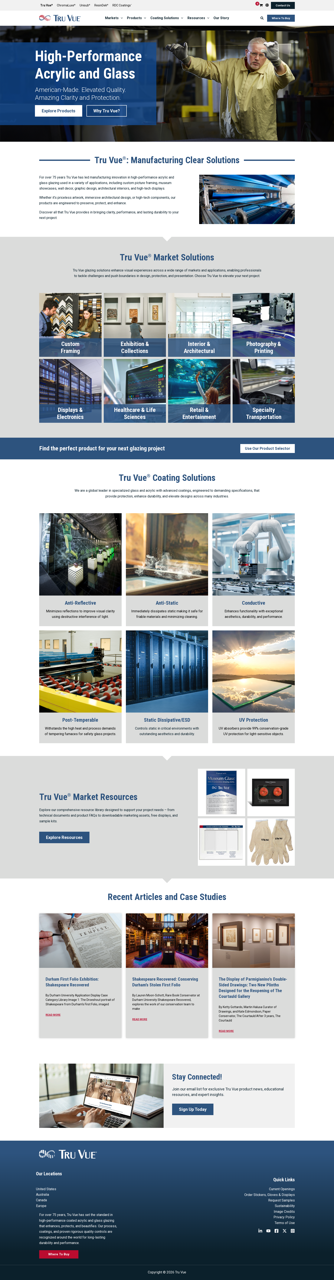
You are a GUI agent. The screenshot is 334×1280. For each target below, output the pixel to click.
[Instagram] (293, 1231)
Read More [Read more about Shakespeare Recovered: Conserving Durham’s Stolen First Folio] (139, 1019)
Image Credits (284, 1212)
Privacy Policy (284, 1217)
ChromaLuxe (66, 5)
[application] (121, 18)
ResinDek (101, 5)
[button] (283, 5)
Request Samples (281, 1200)
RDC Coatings (122, 5)
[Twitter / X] (284, 1231)
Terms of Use (285, 1223)
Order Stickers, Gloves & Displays (269, 1195)
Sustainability (285, 1206)
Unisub (85, 5)
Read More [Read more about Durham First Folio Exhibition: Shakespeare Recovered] (53, 1014)
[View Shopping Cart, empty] (261, 6)
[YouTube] (268, 1231)
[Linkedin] (260, 1231)
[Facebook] (276, 1231)
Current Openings (282, 1189)
